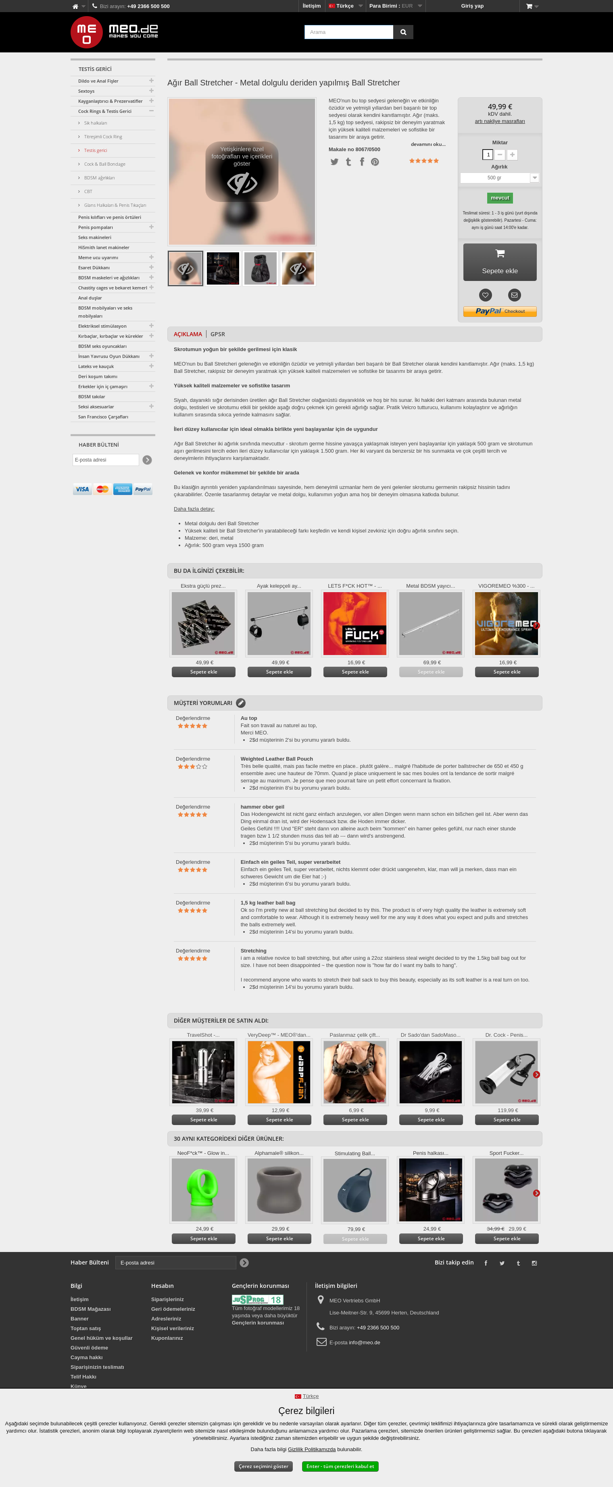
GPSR (218, 336)
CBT (87, 191)
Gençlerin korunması (258, 1325)
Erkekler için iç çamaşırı (102, 386)
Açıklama (188, 336)
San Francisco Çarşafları (103, 417)
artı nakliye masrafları (500, 121)
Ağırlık (500, 167)
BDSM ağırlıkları (99, 178)
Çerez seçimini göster (263, 1466)
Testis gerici (95, 150)
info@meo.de (364, 1344)
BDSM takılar (91, 396)
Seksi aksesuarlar (96, 406)
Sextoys (86, 91)
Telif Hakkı (83, 1379)
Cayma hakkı (87, 1359)
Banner (80, 1321)
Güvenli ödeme (89, 1350)
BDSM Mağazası (91, 1311)
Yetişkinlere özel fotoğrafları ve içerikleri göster (242, 174)
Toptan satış (86, 1330)
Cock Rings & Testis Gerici (104, 111)
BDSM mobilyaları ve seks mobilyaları (105, 312)
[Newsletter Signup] (146, 460)
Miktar (500, 142)
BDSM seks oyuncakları (102, 346)
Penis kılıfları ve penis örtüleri (109, 217)
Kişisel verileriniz (172, 1330)
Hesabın (162, 1288)
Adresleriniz (166, 1321)
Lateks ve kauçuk (96, 366)
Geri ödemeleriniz (173, 1311)
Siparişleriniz (167, 1301)
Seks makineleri (94, 237)
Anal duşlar (90, 298)
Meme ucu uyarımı (98, 257)
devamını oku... (428, 144)
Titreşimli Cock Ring (102, 136)
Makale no (341, 149)
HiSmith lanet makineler (103, 247)
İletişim (312, 6)
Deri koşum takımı (97, 376)
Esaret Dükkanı (94, 267)
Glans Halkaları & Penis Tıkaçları (114, 205)
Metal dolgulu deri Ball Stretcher (222, 525)
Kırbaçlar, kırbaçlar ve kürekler (110, 336)
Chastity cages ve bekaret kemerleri (115, 288)
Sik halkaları (95, 123)
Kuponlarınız (167, 1340)
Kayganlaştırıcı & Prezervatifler (110, 101)
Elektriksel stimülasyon (102, 326)
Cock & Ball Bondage (104, 164)
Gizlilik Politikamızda (312, 1449)
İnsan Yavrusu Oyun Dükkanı (109, 356)
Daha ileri (536, 627)
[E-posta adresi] (106, 460)
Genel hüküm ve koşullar (102, 1340)
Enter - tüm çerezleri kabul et (340, 1466)
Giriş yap (472, 6)
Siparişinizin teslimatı (97, 1369)
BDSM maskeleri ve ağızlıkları (109, 278)
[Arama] (403, 32)
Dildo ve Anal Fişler (98, 81)
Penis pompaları (95, 227)
